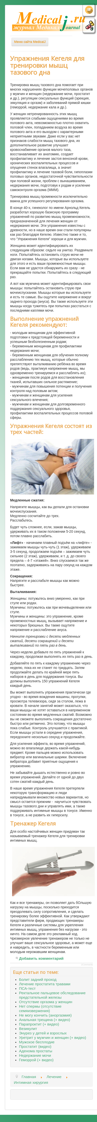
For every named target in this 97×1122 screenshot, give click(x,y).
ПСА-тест (27, 988)
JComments (87, 964)
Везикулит (28, 1028)
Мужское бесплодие (37, 1042)
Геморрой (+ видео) (36, 1060)
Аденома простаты (35, 1051)
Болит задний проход (38, 979)
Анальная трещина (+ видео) (44, 1020)
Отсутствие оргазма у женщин (45, 1002)
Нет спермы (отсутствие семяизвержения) (40, 1008)
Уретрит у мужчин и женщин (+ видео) (52, 1037)
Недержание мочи (35, 1055)
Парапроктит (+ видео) (39, 1024)
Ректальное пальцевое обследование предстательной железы (52, 995)
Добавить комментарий (41, 958)
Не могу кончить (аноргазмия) (45, 1015)
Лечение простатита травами (44, 984)
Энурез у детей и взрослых (43, 1033)
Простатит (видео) (35, 1046)
